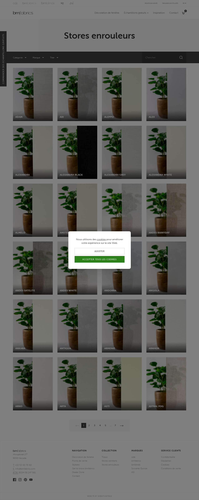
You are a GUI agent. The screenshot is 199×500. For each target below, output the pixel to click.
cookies (101, 239)
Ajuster (100, 251)
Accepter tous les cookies (99, 259)
